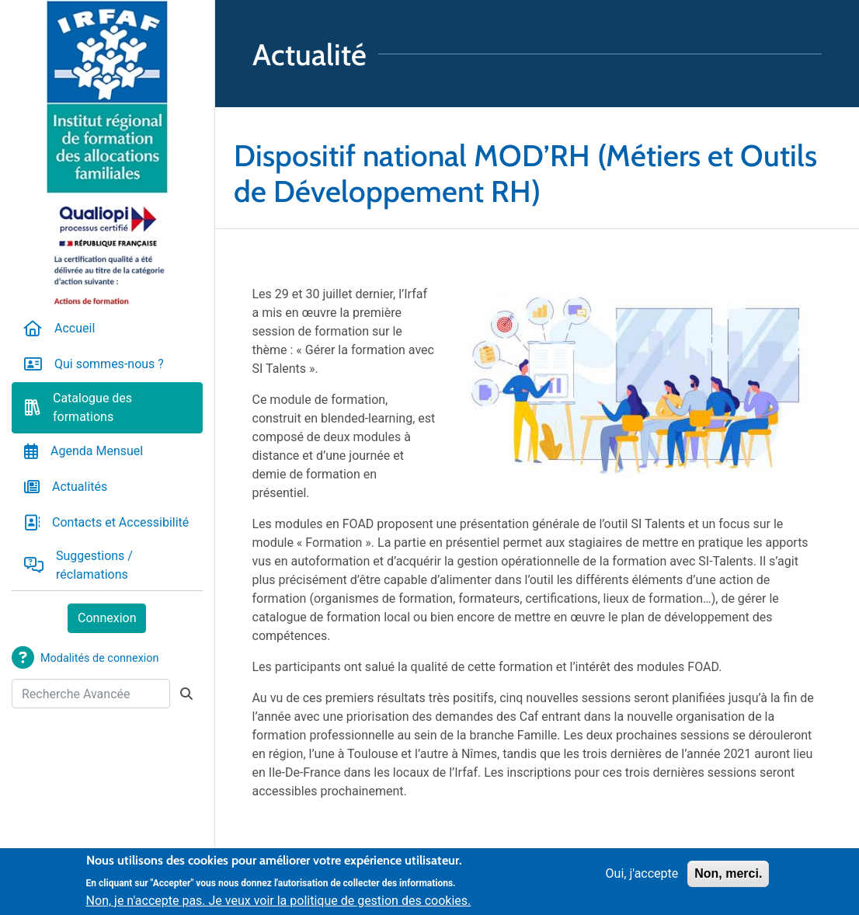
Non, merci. (728, 878)
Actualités (79, 486)
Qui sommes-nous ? (109, 364)
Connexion (107, 618)
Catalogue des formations (92, 407)
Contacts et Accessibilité (120, 522)
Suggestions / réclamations (94, 565)
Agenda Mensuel (96, 451)
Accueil (74, 328)
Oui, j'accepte (642, 878)
